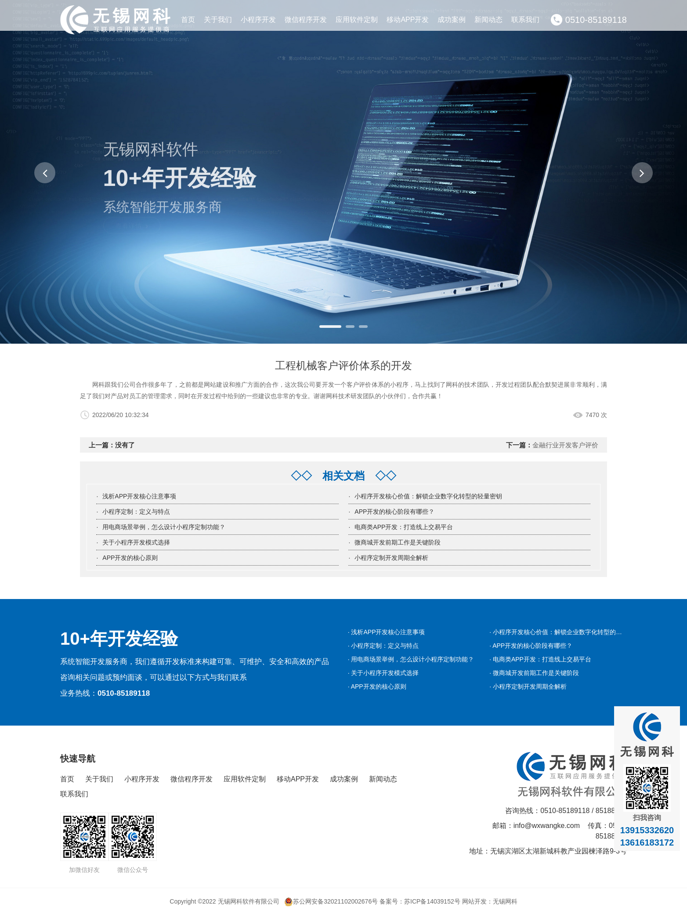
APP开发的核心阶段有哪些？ (394, 511)
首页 (188, 19)
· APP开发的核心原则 (377, 686)
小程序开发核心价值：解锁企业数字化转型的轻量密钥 (428, 496)
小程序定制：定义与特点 (136, 511)
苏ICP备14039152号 (432, 901)
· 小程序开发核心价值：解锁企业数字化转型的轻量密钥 (564, 631)
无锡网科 (505, 901)
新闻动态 (488, 19)
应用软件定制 (357, 19)
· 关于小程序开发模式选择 (383, 672)
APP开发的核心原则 (130, 557)
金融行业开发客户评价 (565, 445)
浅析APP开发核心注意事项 (139, 496)
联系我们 (525, 19)
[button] (44, 172)
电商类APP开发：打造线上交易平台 (403, 526)
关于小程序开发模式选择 (136, 542)
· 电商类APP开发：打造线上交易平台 (540, 659)
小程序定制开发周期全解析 (391, 557)
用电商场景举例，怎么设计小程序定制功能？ (163, 526)
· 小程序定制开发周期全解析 (528, 686)
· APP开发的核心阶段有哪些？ (530, 645)
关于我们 (218, 19)
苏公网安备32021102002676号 (331, 901)
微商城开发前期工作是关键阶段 (397, 542)
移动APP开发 (408, 19)
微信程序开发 (306, 19)
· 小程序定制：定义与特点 (383, 645)
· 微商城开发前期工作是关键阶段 (534, 672)
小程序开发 (258, 19)
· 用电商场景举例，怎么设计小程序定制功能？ (411, 659)
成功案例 (452, 19)
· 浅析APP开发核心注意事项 (386, 631)
